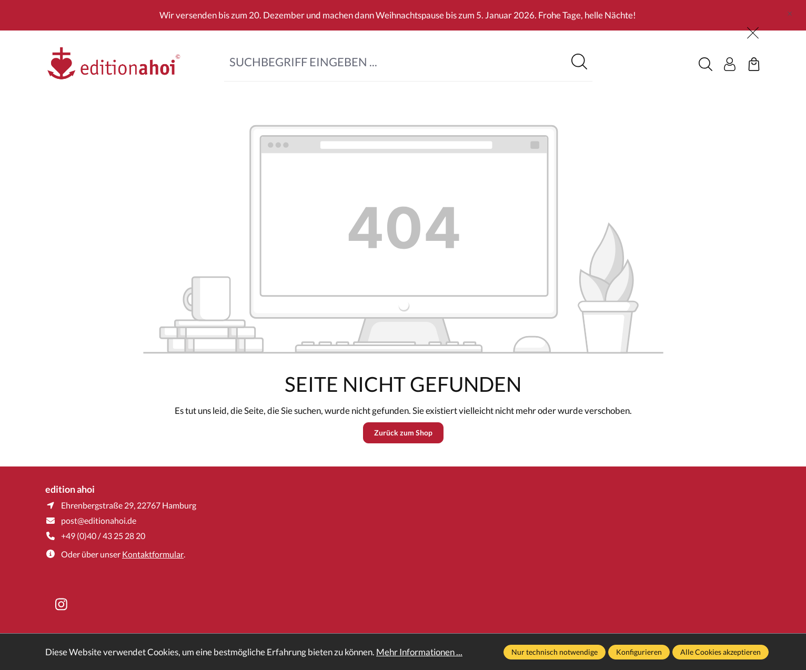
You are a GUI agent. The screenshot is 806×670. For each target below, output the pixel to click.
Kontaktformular (153, 554)
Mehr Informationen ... (419, 651)
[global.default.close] (789, 11)
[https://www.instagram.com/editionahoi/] (61, 604)
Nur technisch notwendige (554, 651)
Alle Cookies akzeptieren (720, 651)
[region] (403, 15)
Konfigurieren (639, 651)
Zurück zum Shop (403, 432)
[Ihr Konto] (730, 64)
